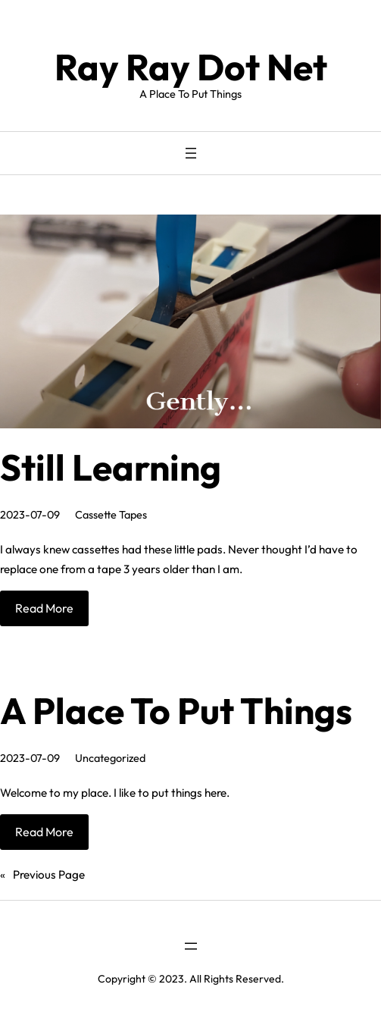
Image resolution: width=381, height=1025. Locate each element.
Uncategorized (110, 758)
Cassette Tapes (111, 515)
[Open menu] (191, 153)
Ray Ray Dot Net (191, 66)
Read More (44, 608)
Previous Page (42, 875)
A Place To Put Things (176, 710)
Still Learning (110, 467)
